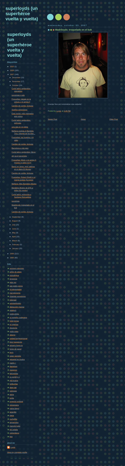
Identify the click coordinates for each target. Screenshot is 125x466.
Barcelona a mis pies (20, 148)
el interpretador (16, 289)
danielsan (13, 366)
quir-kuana (14, 381)
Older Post (113, 119)
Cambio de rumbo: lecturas (22, 106)
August (15, 221)
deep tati (13, 387)
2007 (12, 74)
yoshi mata (14, 331)
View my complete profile (17, 452)
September (16, 217)
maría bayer (14, 408)
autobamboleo (15, 303)
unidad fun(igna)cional (18, 338)
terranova (13, 279)
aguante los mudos (17, 359)
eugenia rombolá (16, 401)
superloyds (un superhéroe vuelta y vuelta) (22, 13)
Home (83, 119)
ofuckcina (13, 328)
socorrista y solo (18, 95)
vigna (12, 415)
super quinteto (15, 356)
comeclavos (14, 433)
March (15, 241)
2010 (12, 66)
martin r (13, 363)
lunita (12, 398)
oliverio (12, 335)
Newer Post (52, 119)
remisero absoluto (17, 268)
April (14, 237)
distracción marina (17, 307)
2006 (12, 254)
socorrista (16, 201)
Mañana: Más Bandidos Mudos (24, 184)
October (15, 85)
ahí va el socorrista (19, 156)
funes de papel (15, 349)
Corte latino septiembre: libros (24, 152)
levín (11, 352)
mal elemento (15, 293)
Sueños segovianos (19, 110)
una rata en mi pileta (20, 127)
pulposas (13, 391)
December (16, 77)
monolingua (14, 275)
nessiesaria (14, 405)
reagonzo (13, 370)
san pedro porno (16, 286)
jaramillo (13, 412)
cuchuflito (13, 419)
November (16, 81)
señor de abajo (15, 272)
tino (11, 437)
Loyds (12, 447)
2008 (12, 70)
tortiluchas (14, 384)
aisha (12, 394)
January (15, 248)
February (16, 245)
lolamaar (13, 300)
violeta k (13, 310)
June (14, 229)
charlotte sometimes (18, 296)
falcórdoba (14, 374)
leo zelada (14, 430)
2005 (12, 258)
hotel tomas (14, 321)
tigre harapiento (16, 342)
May (14, 233)
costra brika (14, 314)
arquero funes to (16, 345)
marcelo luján (15, 426)
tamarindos (14, 422)
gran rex (13, 282)
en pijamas (14, 324)
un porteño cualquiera (18, 317)
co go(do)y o (15, 377)
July (14, 225)
